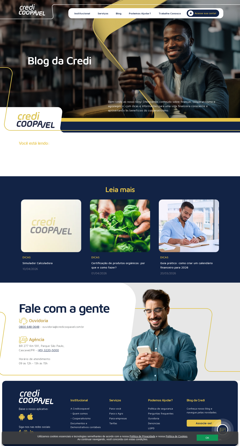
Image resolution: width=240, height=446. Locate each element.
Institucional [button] (82, 13)
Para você (115, 408)
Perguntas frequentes (160, 413)
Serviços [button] (103, 13)
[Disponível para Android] (21, 416)
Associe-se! (204, 423)
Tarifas (113, 423)
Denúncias (154, 423)
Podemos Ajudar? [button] (140, 13)
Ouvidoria (153, 418)
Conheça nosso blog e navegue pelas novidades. (202, 410)
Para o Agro (116, 413)
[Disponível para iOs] (30, 416)
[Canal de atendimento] (222, 429)
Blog (118, 13)
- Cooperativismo (81, 418)
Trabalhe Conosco (170, 13)
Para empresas (118, 418)
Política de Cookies (169, 436)
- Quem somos (79, 413)
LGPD (151, 428)
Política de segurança (160, 408)
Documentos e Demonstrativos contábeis (86, 425)
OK (199, 438)
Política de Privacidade (135, 436)
